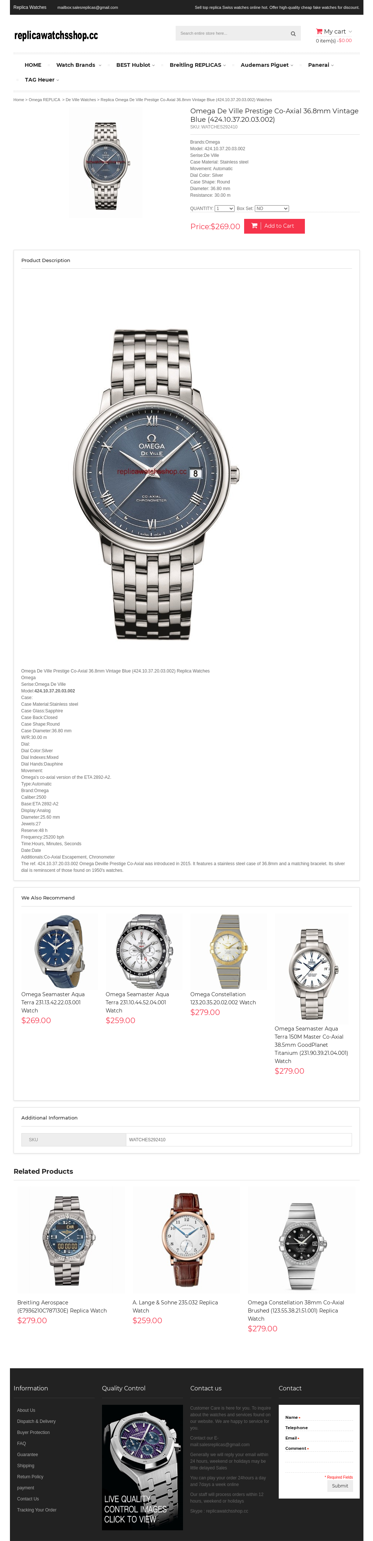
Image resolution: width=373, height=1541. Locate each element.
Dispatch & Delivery (36, 1421)
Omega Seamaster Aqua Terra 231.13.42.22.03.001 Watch (53, 1002)
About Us (26, 1410)
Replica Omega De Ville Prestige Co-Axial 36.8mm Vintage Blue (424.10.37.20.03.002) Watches (186, 99)
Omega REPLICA (44, 99)
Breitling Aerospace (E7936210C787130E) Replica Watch (62, 1307)
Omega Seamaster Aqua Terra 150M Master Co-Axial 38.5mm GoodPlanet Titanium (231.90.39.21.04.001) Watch (311, 1045)
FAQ (21, 1443)
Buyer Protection (33, 1432)
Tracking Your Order (37, 1510)
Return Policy (30, 1476)
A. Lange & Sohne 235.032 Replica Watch (175, 1307)
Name (291, 1418)
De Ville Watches (81, 99)
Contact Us (28, 1499)
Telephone (296, 1427)
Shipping (26, 1465)
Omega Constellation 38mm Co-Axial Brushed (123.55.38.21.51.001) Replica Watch (296, 1311)
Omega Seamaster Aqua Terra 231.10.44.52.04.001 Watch (137, 1002)
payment (25, 1487)
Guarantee (27, 1454)
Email (291, 1438)
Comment (295, 1449)
